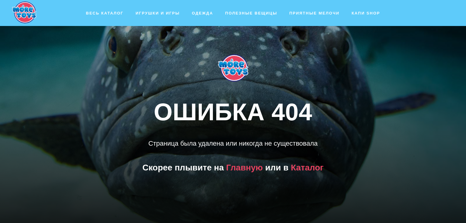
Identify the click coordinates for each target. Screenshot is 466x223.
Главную (244, 167)
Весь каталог (105, 13)
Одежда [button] (202, 13)
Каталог (307, 167)
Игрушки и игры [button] (158, 13)
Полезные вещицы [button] (251, 13)
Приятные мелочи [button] (314, 13)
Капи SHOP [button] (366, 13)
